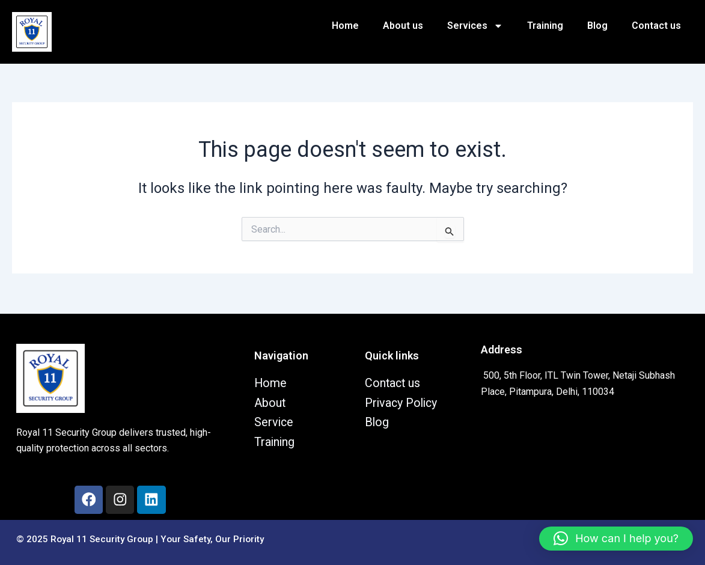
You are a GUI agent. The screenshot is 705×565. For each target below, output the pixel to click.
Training (545, 25)
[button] (616, 539)
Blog (597, 25)
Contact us (656, 25)
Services (475, 26)
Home (345, 25)
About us (403, 25)
